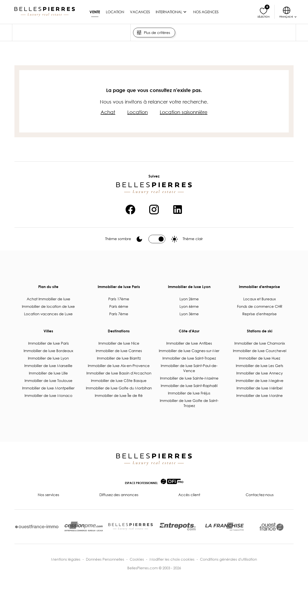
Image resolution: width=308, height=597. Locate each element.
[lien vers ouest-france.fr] (271, 527)
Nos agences (205, 11)
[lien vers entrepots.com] (177, 526)
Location (115, 11)
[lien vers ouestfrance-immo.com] (36, 526)
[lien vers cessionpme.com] (83, 527)
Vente (95, 12)
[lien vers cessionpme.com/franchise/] (224, 527)
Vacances (140, 11)
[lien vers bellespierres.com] (130, 527)
